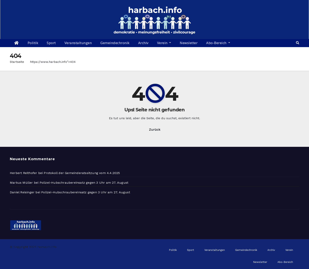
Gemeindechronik (114, 43)
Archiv (143, 43)
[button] (297, 43)
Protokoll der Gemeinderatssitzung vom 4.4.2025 (82, 173)
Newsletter (188, 43)
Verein (164, 43)
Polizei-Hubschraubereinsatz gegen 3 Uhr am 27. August (84, 182)
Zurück (154, 129)
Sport (51, 43)
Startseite (17, 62)
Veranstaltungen (78, 43)
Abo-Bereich (218, 43)
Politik (33, 43)
